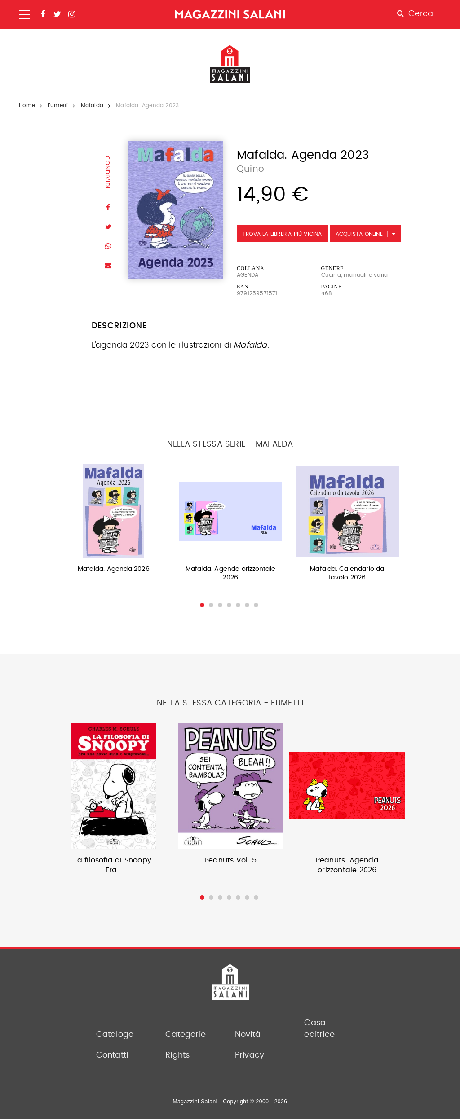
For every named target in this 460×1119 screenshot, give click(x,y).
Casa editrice (319, 1029)
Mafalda (92, 105)
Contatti (112, 1055)
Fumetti (58, 105)
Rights (177, 1055)
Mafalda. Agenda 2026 (114, 569)
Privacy (249, 1055)
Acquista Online (359, 234)
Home (27, 105)
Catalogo (115, 1035)
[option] (113, 521)
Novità (248, 1035)
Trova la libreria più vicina (282, 234)
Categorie (185, 1035)
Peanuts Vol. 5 (230, 860)
